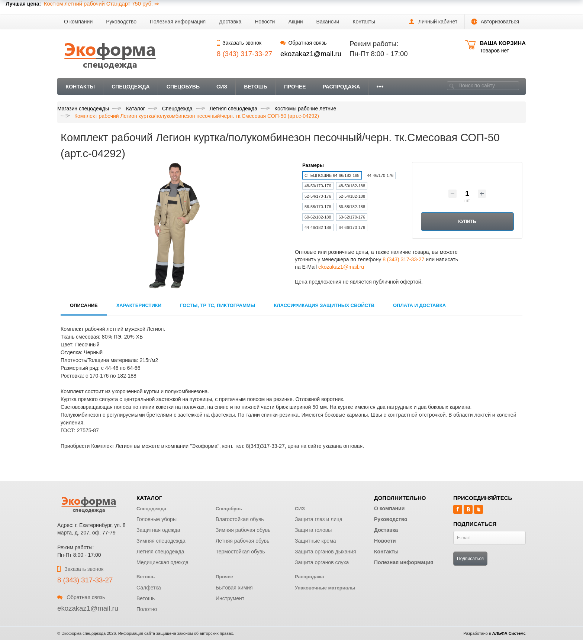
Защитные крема (315, 541)
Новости (265, 22)
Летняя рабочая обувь (243, 541)
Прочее (295, 87)
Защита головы (313, 530)
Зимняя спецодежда (161, 541)
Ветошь (255, 87)
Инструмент (230, 598)
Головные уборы (156, 519)
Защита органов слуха (322, 562)
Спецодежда (131, 87)
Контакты (363, 22)
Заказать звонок (239, 43)
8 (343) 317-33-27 (403, 259)
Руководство (121, 22)
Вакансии (327, 22)
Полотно (146, 609)
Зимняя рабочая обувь (243, 530)
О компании (78, 22)
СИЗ (221, 87)
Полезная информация (178, 22)
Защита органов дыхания (325, 552)
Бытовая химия (234, 588)
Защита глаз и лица (318, 519)
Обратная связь (303, 43)
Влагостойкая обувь (240, 519)
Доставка (230, 22)
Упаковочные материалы (325, 588)
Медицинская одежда (162, 562)
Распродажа (341, 87)
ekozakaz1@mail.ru (310, 54)
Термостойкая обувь (240, 552)
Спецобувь (183, 87)
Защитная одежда (158, 530)
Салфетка (148, 588)
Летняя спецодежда (160, 552)
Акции (295, 22)
